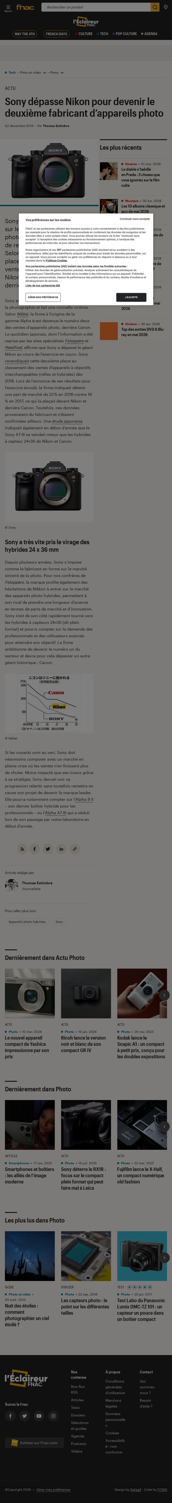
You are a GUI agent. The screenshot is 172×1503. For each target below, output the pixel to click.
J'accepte (131, 297)
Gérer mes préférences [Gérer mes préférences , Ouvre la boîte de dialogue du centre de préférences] (43, 297)
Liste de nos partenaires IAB (43, 285)
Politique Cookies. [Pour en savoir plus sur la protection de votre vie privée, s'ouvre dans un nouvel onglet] (56, 260)
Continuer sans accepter (135, 218)
